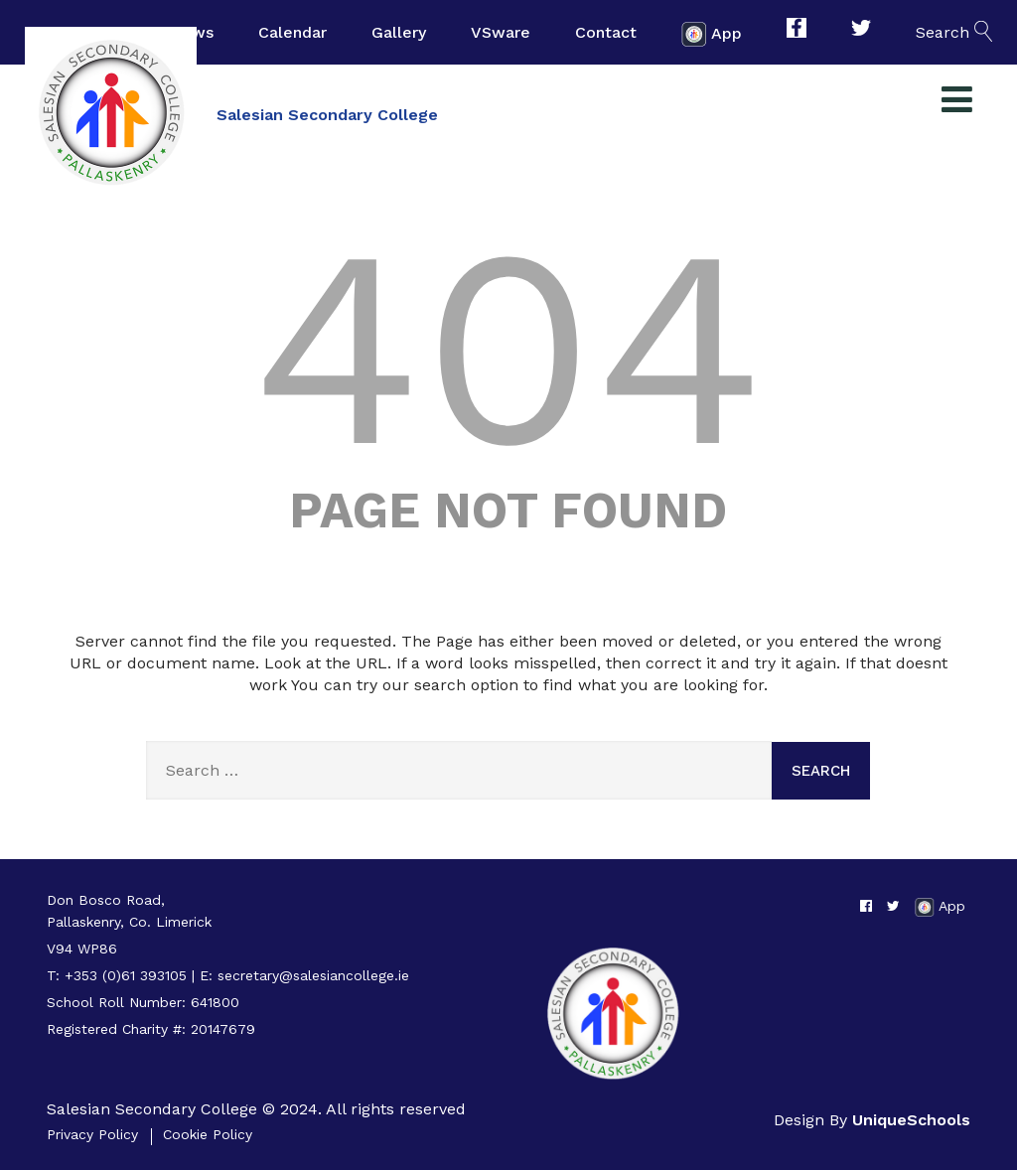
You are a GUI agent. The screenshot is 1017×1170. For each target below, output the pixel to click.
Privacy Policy (92, 1134)
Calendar (292, 32)
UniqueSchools (911, 1119)
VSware (500, 32)
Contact (606, 32)
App (711, 34)
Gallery (398, 32)
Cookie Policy (207, 1134)
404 (508, 348)
